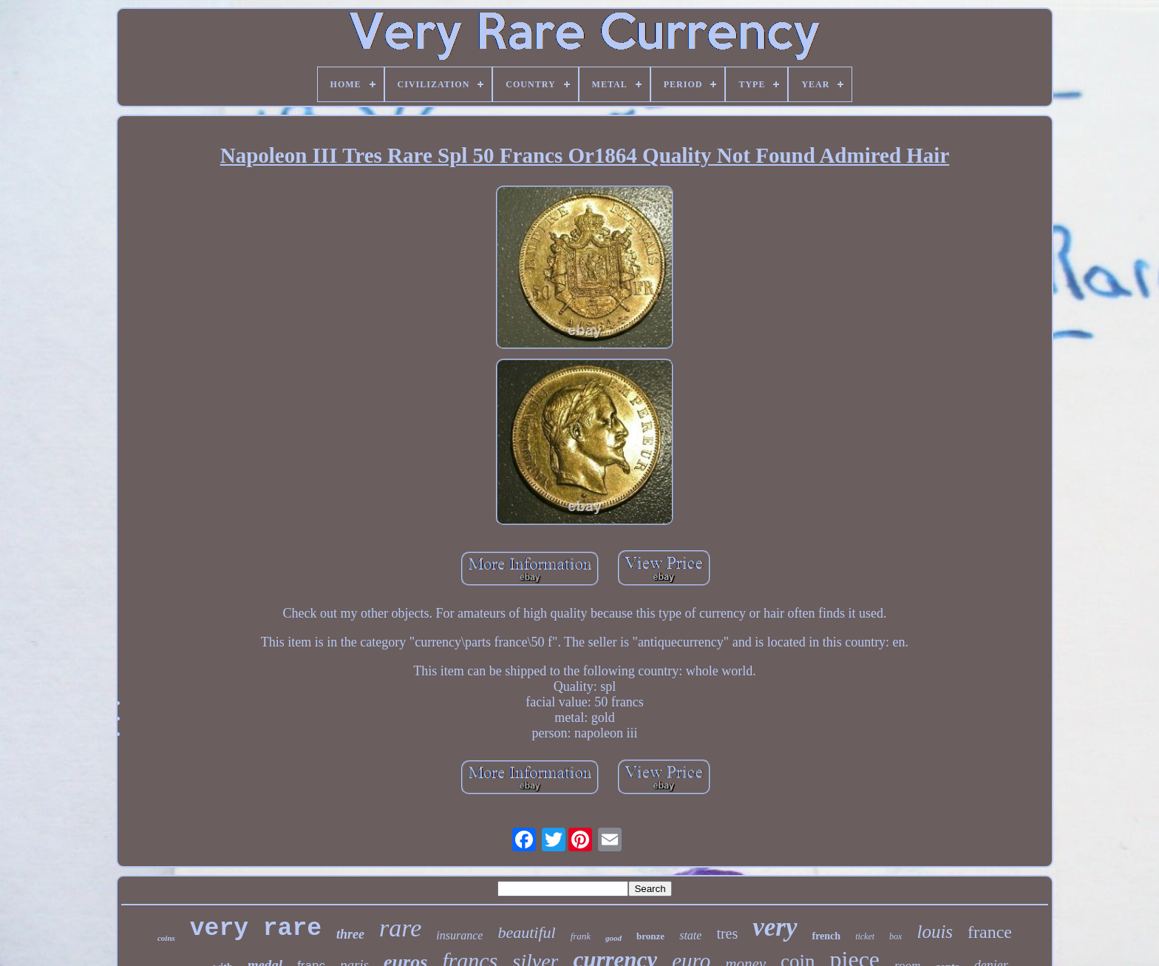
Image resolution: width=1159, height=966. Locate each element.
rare (400, 928)
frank (581, 936)
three (350, 934)
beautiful (526, 932)
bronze (650, 936)
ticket (864, 936)
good (613, 937)
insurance (459, 935)
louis (935, 932)
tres (727, 933)
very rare (256, 928)
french (826, 936)
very (774, 927)
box (895, 936)
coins (166, 937)
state (690, 935)
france (990, 932)
